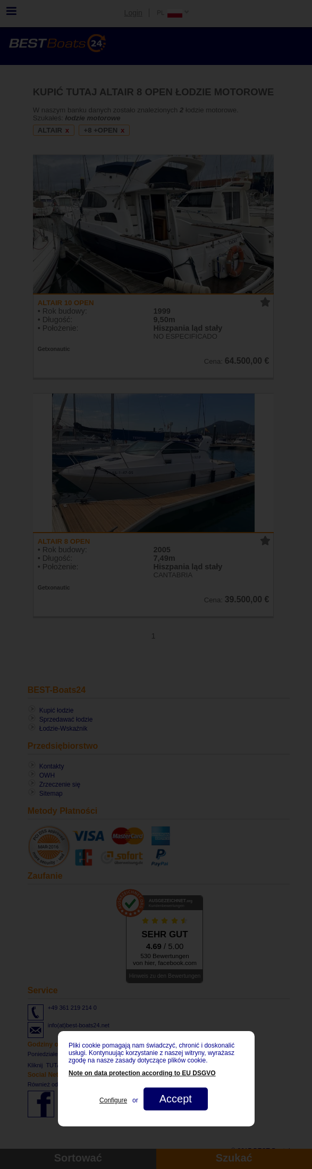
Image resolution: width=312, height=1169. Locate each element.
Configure (113, 1100)
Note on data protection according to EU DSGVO (142, 1073)
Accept (175, 1099)
